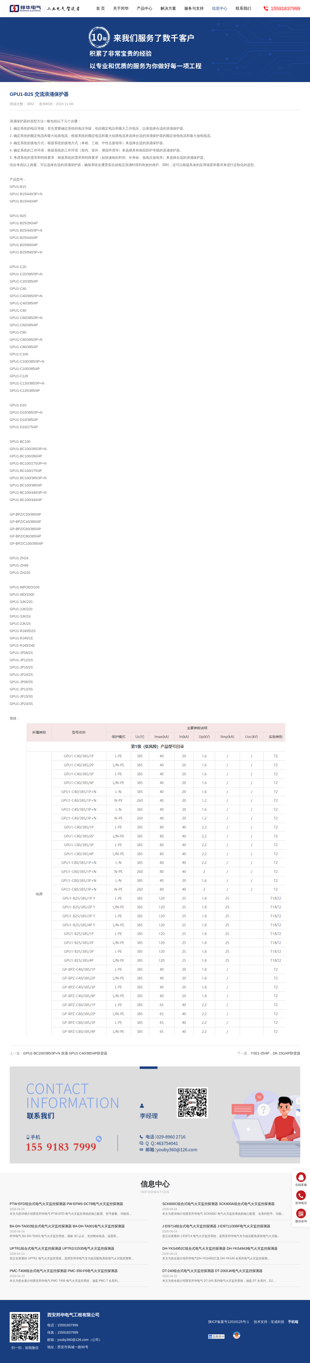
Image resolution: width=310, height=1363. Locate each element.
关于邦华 (121, 8)
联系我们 (243, 8)
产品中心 (144, 8)
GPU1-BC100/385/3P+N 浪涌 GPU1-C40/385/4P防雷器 (65, 1057)
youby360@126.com (73, 1340)
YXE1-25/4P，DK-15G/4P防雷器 (275, 1057)
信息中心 (219, 8)
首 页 (100, 8)
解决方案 (168, 8)
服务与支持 (194, 8)
